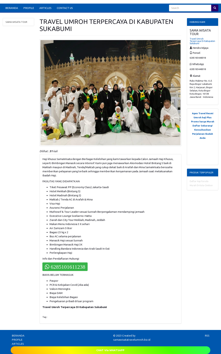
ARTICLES (45, 7)
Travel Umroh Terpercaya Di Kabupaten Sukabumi (202, 41)
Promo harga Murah (202, 121)
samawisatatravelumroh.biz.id (131, 339)
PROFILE (28, 7)
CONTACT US (65, 7)
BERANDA (11, 7)
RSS (207, 335)
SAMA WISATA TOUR (16, 22)
